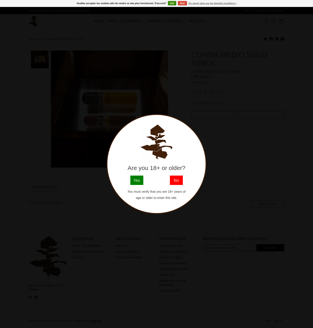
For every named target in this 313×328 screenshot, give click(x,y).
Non (182, 3)
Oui (172, 3)
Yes (137, 180)
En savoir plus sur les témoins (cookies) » (212, 3)
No (176, 180)
